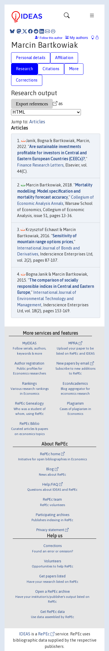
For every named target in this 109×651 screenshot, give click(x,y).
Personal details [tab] (30, 57)
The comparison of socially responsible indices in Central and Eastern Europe (55, 286)
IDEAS (24, 634)
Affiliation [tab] (64, 57)
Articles (37, 121)
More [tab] (74, 68)
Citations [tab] (51, 68)
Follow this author (51, 37)
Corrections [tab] (26, 80)
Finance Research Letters (40, 165)
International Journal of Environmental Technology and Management (46, 298)
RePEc (46, 634)
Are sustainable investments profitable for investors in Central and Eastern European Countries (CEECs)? (52, 152)
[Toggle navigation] (67, 16)
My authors (76, 38)
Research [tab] (24, 68)
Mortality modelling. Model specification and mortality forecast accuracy (54, 191)
